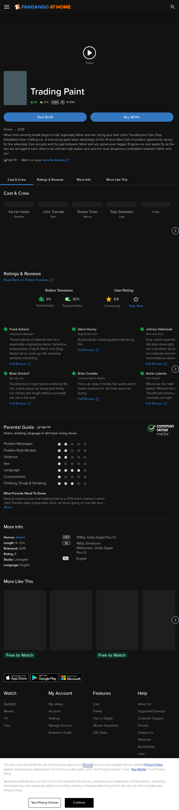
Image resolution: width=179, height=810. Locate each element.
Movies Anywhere (105, 725)
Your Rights (138, 769)
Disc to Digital (103, 718)
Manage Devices (60, 725)
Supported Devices (151, 711)
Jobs (141, 754)
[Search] (173, 7)
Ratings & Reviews (50, 180)
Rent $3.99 (45, 117)
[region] (89, 784)
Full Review (19, 364)
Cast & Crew (17, 180)
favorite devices (56, 160)
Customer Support (150, 718)
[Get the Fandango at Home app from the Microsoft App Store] (71, 677)
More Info (84, 180)
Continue (79, 802)
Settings (54, 718)
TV (6, 718)
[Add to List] (172, 102)
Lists (96, 704)
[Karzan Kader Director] (19, 231)
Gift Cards (100, 733)
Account (54, 711)
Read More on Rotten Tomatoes (29, 280)
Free (7, 725)
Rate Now (136, 306)
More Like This (117, 180)
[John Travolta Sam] (53, 231)
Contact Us (145, 733)
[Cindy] (155, 231)
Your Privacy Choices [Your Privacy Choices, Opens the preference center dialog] (44, 802)
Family (97, 711)
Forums (143, 725)
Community (112, 306)
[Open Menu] (6, 7)
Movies (9, 711)
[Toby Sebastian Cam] (121, 231)
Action (20, 537)
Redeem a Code (60, 733)
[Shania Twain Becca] (87, 231)
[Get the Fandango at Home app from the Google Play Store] (44, 677)
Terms (88, 765)
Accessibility (146, 747)
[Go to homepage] (43, 7)
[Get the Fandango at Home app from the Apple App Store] (16, 677)
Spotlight (10, 704)
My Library (56, 704)
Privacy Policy (153, 765)
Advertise (144, 740)
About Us (144, 704)
